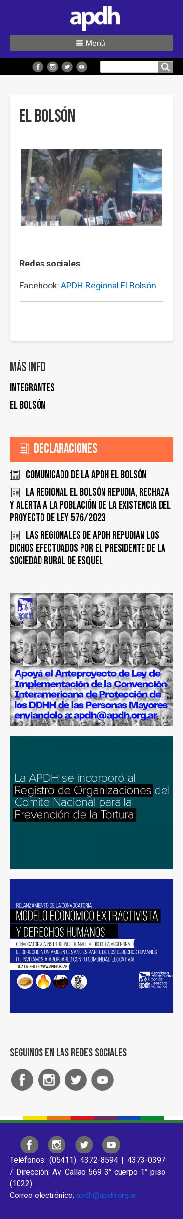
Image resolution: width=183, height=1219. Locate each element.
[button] (91, 43)
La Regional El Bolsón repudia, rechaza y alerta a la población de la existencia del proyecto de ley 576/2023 (90, 505)
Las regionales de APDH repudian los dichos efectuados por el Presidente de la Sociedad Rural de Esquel (87, 548)
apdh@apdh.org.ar (106, 1195)
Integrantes (32, 388)
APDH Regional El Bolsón (108, 285)
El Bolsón (27, 405)
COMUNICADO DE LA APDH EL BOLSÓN (86, 475)
